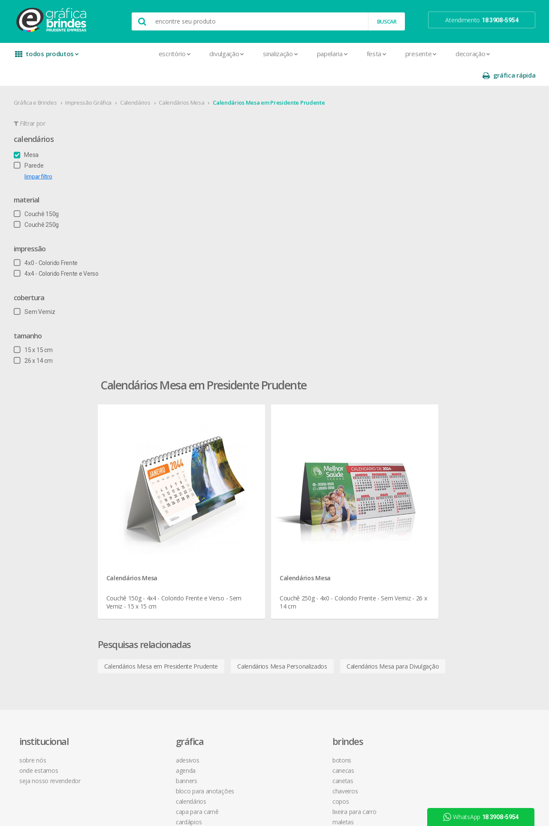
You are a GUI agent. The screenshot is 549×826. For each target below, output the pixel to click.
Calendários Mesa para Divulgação (441, 342)
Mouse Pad (247, 524)
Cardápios (142, 513)
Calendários (139, 81)
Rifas (135, 678)
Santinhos (142, 699)
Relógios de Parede (257, 555)
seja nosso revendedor (56, 472)
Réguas (241, 544)
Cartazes (140, 534)
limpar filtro (42, 155)
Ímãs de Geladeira (152, 596)
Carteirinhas (144, 544)
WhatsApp (484, 817)
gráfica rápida (505, 53)
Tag (133, 719)
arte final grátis (457, 520)
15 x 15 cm (36, 328)
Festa (317, 53)
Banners (140, 472)
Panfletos (141, 616)
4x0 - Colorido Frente (49, 241)
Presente (361, 53)
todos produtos (48, 56)
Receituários (144, 668)
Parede (32, 144)
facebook (455, 452)
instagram (456, 462)
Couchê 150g (39, 192)
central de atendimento (366, 452)
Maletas (242, 513)
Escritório (116, 53)
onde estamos (45, 462)
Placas (137, 647)
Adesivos (141, 452)
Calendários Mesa (185, 81)
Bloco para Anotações (158, 483)
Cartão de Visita (149, 524)
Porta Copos (248, 534)
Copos (240, 493)
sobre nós (39, 452)
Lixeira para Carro (254, 503)
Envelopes (142, 565)
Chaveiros (244, 483)
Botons (241, 452)
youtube (454, 473)
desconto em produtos (468, 531)
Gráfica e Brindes (38, 81)
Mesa (29, 133)
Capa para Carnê (150, 503)
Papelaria (273, 53)
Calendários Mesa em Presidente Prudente (273, 81)
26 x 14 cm (36, 339)
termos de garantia (360, 462)
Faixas (137, 575)
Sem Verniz (38, 290)
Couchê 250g (39, 203)
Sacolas (139, 688)
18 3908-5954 (358, 540)
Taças (239, 575)
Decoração (413, 53)
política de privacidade (364, 483)
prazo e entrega (356, 472)
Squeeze (243, 565)
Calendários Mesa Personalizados (330, 342)
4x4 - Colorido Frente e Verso (59, 252)
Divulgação (168, 53)
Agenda (139, 462)
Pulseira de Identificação (161, 658)
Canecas (243, 462)
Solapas (139, 709)
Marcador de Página (156, 606)
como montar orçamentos (370, 493)
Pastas (138, 637)
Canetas (242, 472)
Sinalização (221, 53)
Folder (137, 586)
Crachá (138, 555)
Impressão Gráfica (92, 81)
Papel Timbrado (149, 627)
